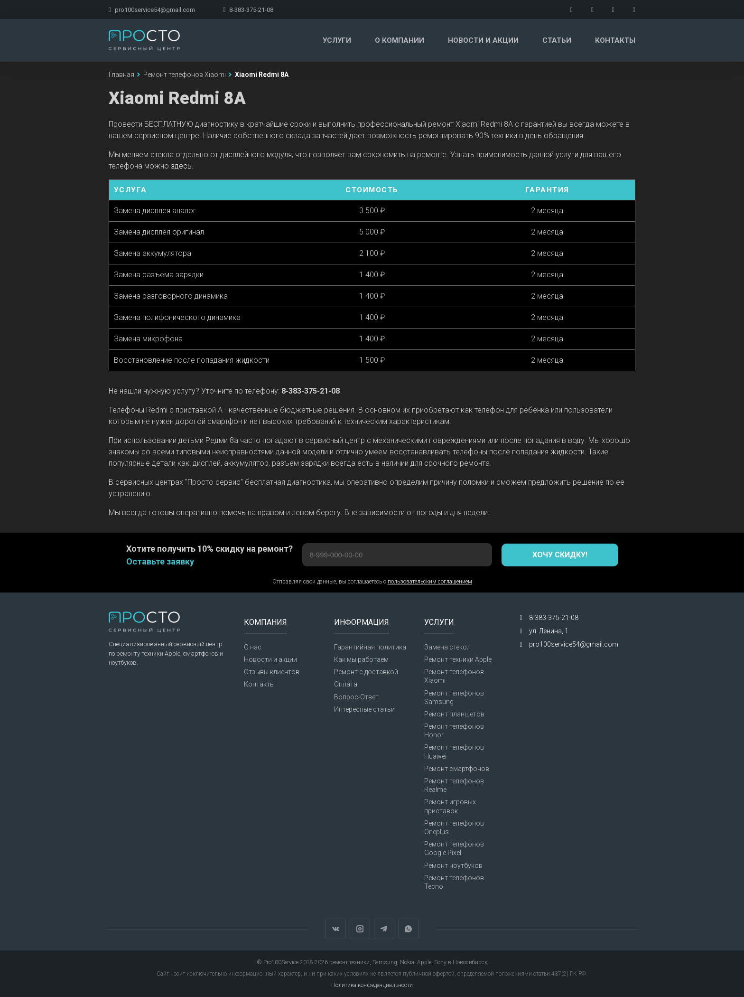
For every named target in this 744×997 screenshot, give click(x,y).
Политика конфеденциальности (372, 985)
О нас (252, 647)
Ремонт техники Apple (458, 659)
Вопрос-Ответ (356, 697)
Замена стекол (447, 647)
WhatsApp (408, 929)
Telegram (384, 929)
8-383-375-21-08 (248, 9)
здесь (181, 165)
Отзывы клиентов (271, 672)
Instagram (360, 929)
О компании (399, 40)
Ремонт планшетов (454, 714)
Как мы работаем (361, 659)
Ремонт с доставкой (366, 672)
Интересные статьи (364, 709)
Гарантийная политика (370, 647)
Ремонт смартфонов (456, 768)
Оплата (345, 684)
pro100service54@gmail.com (152, 9)
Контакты (615, 40)
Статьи (556, 40)
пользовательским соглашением (430, 581)
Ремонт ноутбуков (453, 865)
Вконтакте (336, 929)
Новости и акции (483, 40)
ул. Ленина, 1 (548, 631)
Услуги (337, 40)
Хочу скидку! (559, 554)
